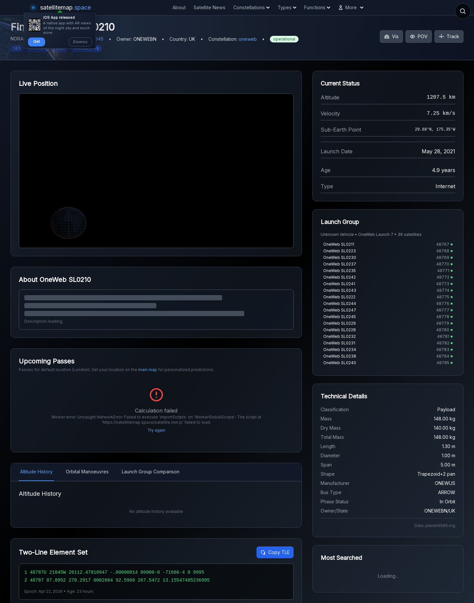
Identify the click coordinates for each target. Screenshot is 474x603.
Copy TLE (275, 552)
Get (36, 41)
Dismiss (80, 41)
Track (449, 36)
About (179, 7)
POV (419, 36)
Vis (391, 36)
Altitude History (36, 471)
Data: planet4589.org (434, 525)
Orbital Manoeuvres (87, 471)
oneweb (248, 39)
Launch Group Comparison (150, 471)
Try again (156, 430)
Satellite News (209, 7)
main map (147, 369)
